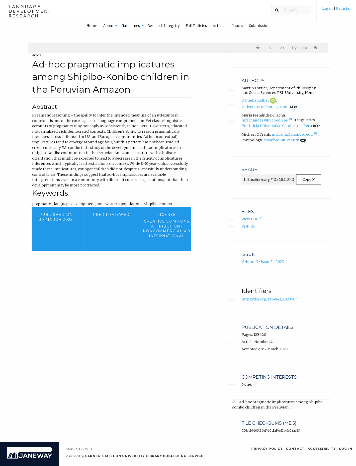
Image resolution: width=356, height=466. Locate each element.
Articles (219, 25)
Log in (327, 8)
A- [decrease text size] (270, 48)
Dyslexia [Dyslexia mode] (299, 48)
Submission (259, 25)
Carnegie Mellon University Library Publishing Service (144, 456)
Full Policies (196, 25)
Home (92, 25)
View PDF (252, 219)
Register (343, 8)
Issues (237, 25)
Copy (308, 179)
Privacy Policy (267, 449)
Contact (295, 449)
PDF (249, 226)
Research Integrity (164, 25)
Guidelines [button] (130, 25)
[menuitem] (336, 11)
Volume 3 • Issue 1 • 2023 (263, 261)
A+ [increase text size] (282, 48)
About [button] (108, 25)
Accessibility (322, 449)
